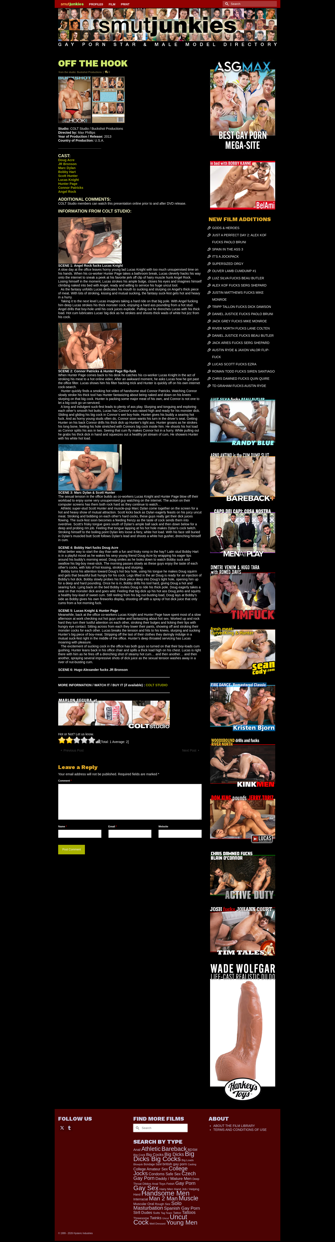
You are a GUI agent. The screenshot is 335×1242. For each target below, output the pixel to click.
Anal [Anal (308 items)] (136, 1150)
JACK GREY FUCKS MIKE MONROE (239, 321)
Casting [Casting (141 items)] (192, 1164)
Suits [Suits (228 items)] (156, 1213)
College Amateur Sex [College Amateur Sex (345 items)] (150, 1169)
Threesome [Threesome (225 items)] (141, 1218)
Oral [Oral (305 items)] (150, 1204)
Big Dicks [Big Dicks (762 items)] (174, 1154)
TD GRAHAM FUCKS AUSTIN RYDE (239, 386)
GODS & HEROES (225, 228)
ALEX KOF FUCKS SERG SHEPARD (239, 285)
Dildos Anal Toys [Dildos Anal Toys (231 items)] (154, 1183)
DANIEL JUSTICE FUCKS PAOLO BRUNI (242, 314)
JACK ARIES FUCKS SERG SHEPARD (240, 343)
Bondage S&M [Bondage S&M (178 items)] (153, 1164)
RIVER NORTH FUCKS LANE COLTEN (241, 328)
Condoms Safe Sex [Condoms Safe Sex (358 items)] (165, 1174)
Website (163, 826)
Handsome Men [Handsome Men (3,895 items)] (165, 1193)
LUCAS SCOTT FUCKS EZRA (234, 364)
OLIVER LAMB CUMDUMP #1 (234, 271)
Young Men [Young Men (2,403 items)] (182, 1222)
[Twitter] (62, 1127)
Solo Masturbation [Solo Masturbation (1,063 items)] (157, 1205)
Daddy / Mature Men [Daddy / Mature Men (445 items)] (173, 1178)
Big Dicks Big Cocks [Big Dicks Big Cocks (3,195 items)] (163, 1156)
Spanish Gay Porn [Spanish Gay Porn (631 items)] (182, 1208)
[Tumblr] (69, 1127)
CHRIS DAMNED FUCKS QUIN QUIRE (241, 378)
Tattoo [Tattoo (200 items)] (177, 1213)
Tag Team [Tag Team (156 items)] (166, 1213)
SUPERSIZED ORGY (228, 264)
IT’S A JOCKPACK (225, 256)
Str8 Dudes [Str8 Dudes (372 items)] (142, 1212)
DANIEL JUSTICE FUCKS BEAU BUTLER (243, 335)
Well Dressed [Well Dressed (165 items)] (158, 1223)
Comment (65, 780)
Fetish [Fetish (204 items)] (170, 1183)
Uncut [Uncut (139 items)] (165, 1218)
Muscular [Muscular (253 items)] (139, 1204)
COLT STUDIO (157, 685)
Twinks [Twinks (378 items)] (155, 1218)
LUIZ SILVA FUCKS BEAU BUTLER (238, 278)
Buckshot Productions (89, 72)
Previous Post (74, 750)
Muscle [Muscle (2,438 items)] (188, 1198)
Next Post (189, 750)
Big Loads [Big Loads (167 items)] (188, 1160)
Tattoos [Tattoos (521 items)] (188, 1212)
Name (62, 826)
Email (112, 826)
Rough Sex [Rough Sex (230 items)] (162, 1204)
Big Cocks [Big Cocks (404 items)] (155, 1154)
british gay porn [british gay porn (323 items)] (175, 1164)
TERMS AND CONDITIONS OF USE (240, 1130)
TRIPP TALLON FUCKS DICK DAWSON (241, 307)
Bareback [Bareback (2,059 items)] (174, 1148)
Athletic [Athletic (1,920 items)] (151, 1148)
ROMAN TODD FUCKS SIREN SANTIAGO (243, 371)
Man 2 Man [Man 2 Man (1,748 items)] (163, 1198)
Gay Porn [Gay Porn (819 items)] (185, 1183)
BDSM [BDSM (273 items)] (193, 1150)
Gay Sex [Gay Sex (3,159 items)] (145, 1188)
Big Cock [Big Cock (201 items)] (139, 1155)
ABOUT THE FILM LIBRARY (234, 1126)
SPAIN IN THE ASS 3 (227, 249)
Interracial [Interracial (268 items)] (140, 1199)
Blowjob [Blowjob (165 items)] (138, 1164)
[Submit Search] (226, 4)
